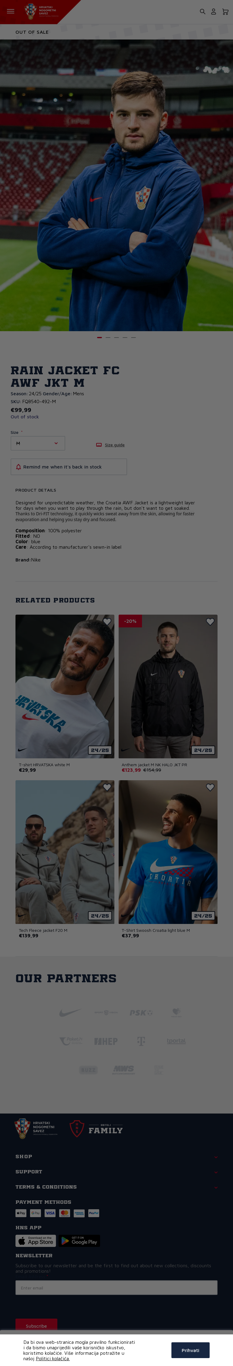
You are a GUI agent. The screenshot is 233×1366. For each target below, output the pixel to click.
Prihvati (190, 1350)
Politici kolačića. (53, 1358)
